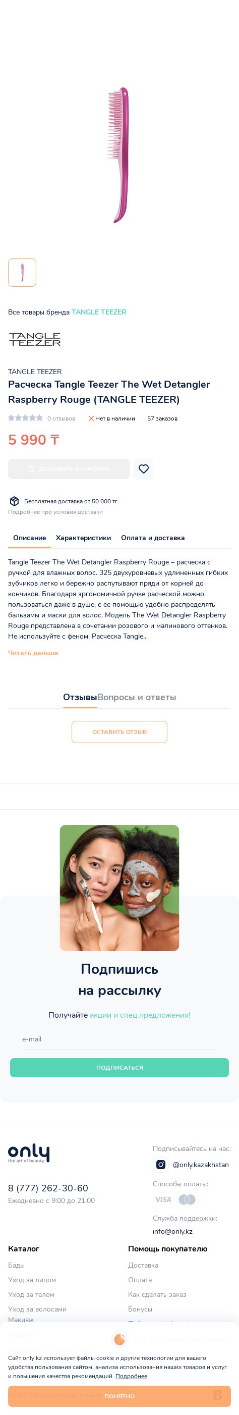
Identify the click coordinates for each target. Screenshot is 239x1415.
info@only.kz (173, 1231)
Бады (16, 1265)
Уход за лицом (32, 1280)
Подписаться (119, 1068)
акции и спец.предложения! (140, 1015)
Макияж (21, 1320)
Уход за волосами (37, 1309)
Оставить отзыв (119, 732)
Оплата (140, 1280)
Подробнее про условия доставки (55, 512)
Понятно (119, 1396)
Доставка (143, 1265)
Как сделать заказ (157, 1294)
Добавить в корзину (68, 468)
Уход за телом (31, 1294)
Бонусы (140, 1309)
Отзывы (80, 697)
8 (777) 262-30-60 (48, 1188)
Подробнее (131, 1376)
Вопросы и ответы (136, 697)
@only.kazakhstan (191, 1165)
